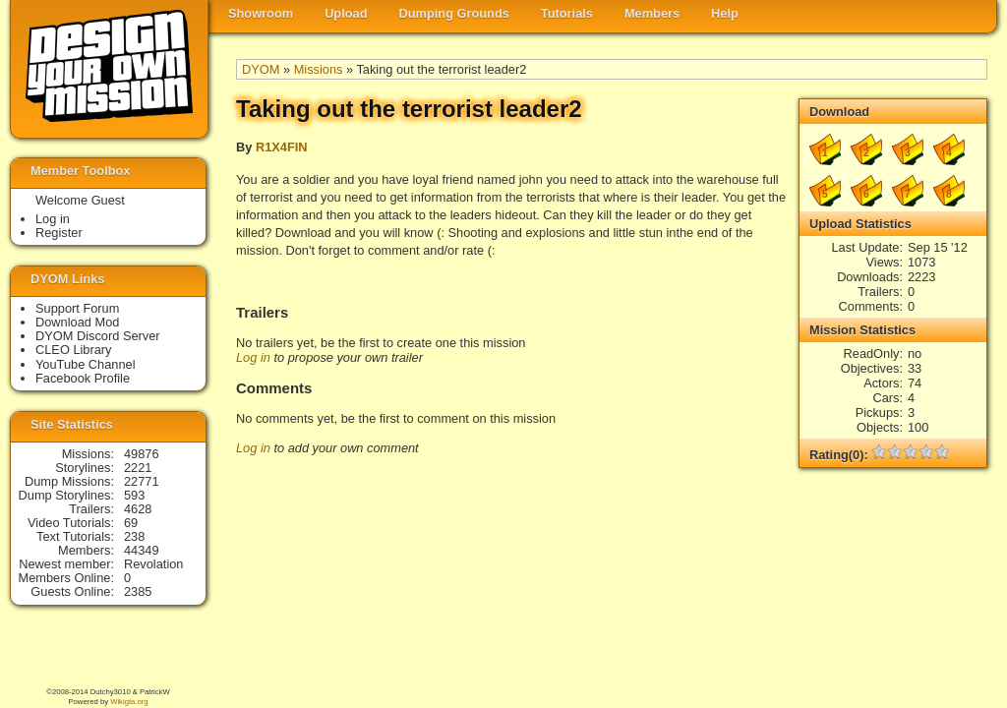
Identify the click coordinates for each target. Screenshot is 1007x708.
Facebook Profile (82, 378)
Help (725, 13)
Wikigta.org (129, 701)
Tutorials (567, 13)
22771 (141, 481)
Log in (253, 357)
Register (59, 232)
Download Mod (77, 322)
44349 (141, 550)
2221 (137, 467)
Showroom (260, 13)
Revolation (153, 564)
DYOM (260, 69)
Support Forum (77, 308)
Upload (346, 13)
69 (131, 522)
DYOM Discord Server (97, 335)
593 (134, 495)
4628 (137, 509)
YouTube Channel (85, 364)
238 (134, 536)
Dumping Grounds (454, 13)
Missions (318, 69)
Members (652, 13)
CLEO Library (73, 349)
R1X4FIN (282, 147)
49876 (141, 453)
